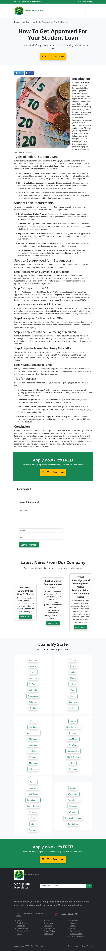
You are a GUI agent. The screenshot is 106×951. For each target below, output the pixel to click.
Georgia (73, 660)
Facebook (74, 920)
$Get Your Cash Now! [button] (53, 56)
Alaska (33, 666)
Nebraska (33, 769)
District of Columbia (73, 818)
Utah (33, 824)
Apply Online (22, 923)
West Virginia (73, 800)
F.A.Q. (19, 933)
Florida (33, 708)
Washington (73, 794)
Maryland (33, 727)
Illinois (73, 678)
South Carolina (33, 800)
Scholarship (48, 923)
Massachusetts (33, 733)
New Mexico (73, 739)
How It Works (22, 928)
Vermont (33, 830)
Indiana (73, 684)
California (33, 684)
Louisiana (73, 708)
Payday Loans (76, 933)
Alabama (33, 660)
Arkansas (33, 678)
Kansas (73, 696)
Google (73, 923)
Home (16, 22)
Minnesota (33, 745)
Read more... (25, 616)
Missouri (33, 757)
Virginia (73, 788)
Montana (33, 763)
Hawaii (73, 666)
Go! (88, 886)
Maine (33, 721)
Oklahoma (73, 769)
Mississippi (32, 751)
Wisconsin (73, 806)
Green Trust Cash (28, 11)
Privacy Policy (49, 931)
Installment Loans (77, 936)
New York (73, 745)
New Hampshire (73, 727)
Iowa (73, 690)
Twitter (73, 926)
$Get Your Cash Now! (53, 472)
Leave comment (29, 544)
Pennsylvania (33, 788)
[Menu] (89, 11)
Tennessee (33, 812)
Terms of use (73, 946)
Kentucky (73, 702)
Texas (33, 818)
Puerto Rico (73, 824)
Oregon (33, 782)
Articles (25, 22)
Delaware (33, 702)
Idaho (73, 672)
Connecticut (33, 696)
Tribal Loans (75, 931)
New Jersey (73, 733)
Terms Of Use (49, 928)
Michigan (33, 739)
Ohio (73, 763)
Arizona (33, 672)
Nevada (73, 721)
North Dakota (73, 757)
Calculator (48, 926)
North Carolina (73, 751)
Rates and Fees (23, 931)
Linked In (74, 928)
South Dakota (33, 806)
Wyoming (73, 812)
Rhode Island (33, 794)
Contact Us (48, 933)
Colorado (33, 690)
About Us (21, 926)
